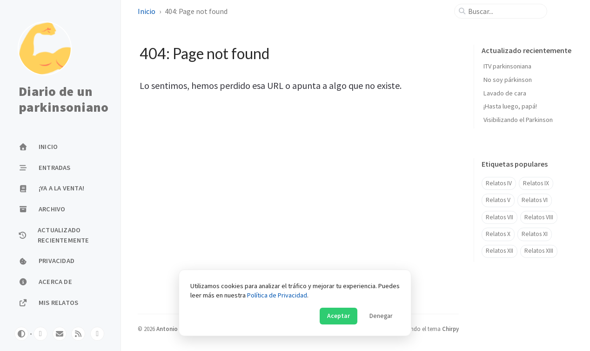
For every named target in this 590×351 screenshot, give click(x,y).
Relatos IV (499, 183)
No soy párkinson (507, 79)
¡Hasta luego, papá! (510, 106)
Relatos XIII (538, 251)
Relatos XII (499, 251)
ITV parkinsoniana (507, 66)
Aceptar (338, 316)
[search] (504, 11)
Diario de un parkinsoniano (63, 99)
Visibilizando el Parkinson (518, 119)
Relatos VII (499, 217)
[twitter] (40, 333)
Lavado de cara (504, 93)
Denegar (380, 316)
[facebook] (97, 333)
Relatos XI (535, 234)
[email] (59, 333)
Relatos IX (536, 183)
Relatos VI (535, 200)
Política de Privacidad (277, 295)
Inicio (146, 11)
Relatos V (498, 200)
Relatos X (498, 234)
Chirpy (450, 328)
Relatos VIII (538, 217)
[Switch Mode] (21, 333)
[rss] (78, 333)
